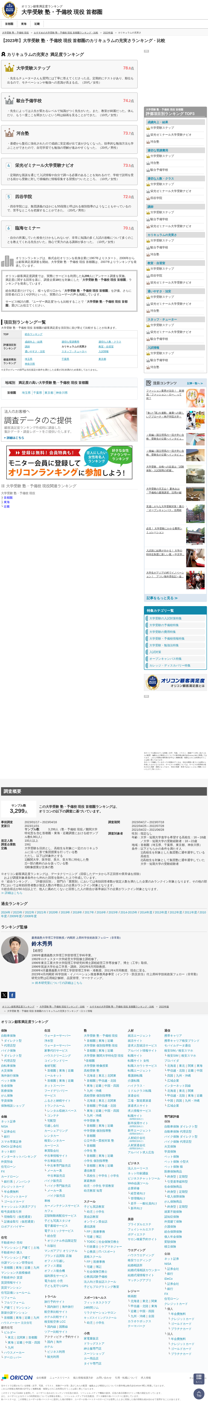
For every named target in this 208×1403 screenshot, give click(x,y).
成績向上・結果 (33, 341)
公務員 (91, 1251)
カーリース (51, 1145)
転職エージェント (139, 1070)
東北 (11, 1337)
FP (89, 1231)
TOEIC (91, 1241)
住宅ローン (8, 1166)
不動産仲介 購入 (11, 1252)
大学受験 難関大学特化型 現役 (104, 1055)
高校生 (91, 1175)
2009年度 (15, 916)
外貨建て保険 (173, 1221)
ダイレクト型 (13, 1040)
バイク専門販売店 (59, 1185)
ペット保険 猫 (173, 1166)
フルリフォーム (14, 1302)
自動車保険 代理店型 (178, 1131)
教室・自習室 (106, 346)
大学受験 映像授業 (96, 1065)
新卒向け (136, 1208)
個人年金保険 (173, 1236)
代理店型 (10, 1045)
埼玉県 (28, 359)
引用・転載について (126, 1377)
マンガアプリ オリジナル (61, 1250)
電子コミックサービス (59, 1230)
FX (3, 1171)
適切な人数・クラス (110, 341)
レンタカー (51, 1135)
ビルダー (10, 1332)
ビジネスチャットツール (144, 1178)
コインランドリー (56, 1060)
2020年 (53, 912)
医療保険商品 (173, 1171)
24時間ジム (91, 1307)
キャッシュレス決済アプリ (18, 1206)
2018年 (77, 912)
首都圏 (8, 497)
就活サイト (135, 1040)
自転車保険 (8, 1065)
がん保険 (7, 1095)
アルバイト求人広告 (141, 1152)
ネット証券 (8, 1121)
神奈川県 (30, 363)
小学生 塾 (90, 1150)
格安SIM (172, 1055)
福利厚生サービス (56, 1275)
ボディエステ (136, 1234)
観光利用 (53, 1356)
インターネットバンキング (18, 1156)
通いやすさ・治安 (35, 351)
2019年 (65, 912)
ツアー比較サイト (56, 1331)
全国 (151, 1316)
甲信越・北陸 (107, 1080)
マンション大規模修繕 (15, 1272)
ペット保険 (8, 1080)
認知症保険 (171, 1216)
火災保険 (7, 1070)
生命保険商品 (173, 1186)
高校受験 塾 (91, 1070)
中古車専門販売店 (59, 1165)
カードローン (10, 1176)
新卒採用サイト (138, 1124)
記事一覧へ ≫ (195, 383)
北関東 (21, 1337)
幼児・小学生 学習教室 (99, 1185)
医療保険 (7, 1090)
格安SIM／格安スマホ (178, 1050)
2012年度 (176, 912)
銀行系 (8, 1181)
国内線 (51, 1326)
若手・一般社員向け (144, 1203)
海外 (59, 1341)
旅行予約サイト (54, 1301)
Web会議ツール (138, 1183)
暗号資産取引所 (11, 1211)
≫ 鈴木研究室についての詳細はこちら (57, 982)
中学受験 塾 (91, 1120)
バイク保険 (8, 1050)
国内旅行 (53, 1306)
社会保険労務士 (109, 1241)
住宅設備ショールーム (15, 1292)
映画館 (132, 1296)
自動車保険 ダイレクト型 (180, 1126)
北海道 (91, 1075)
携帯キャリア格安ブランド (182, 1040)
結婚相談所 (135, 1265)
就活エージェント (139, 1035)
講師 (27, 346)
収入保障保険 (176, 1196)
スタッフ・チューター (74, 351)
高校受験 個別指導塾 (97, 1095)
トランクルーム (54, 1105)
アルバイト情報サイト (142, 1050)
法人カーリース (138, 1168)
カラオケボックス (139, 1321)
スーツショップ (94, 1353)
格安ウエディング (139, 1260)
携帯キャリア (173, 1035)
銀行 (7, 1136)
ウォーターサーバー (57, 1035)
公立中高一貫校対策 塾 (99, 1140)
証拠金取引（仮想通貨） (20, 1221)
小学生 (114, 1175)
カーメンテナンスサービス (62, 1205)
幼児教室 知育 (93, 1190)
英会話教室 (91, 1216)
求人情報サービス (139, 1110)
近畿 (7, 506)
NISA (4, 1126)
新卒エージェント (139, 1132)
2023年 (17, 912)
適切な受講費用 (70, 341)
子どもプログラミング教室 (101, 1286)
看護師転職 (135, 1075)
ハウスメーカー (14, 1352)
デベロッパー (13, 1357)
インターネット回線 (177, 1085)
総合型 (51, 1235)
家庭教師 (90, 1180)
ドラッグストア (94, 1343)
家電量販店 (91, 1338)
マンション (11, 1247)
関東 (154, 1301)
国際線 (63, 1326)
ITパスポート (107, 1251)
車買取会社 (51, 1150)
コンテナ (53, 1115)
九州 (36, 1267)
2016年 (101, 912)
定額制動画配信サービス (60, 1215)
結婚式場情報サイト (141, 1275)
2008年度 (30, 916)
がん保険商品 (173, 1201)
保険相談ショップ (13, 1105)
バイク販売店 (53, 1180)
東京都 (102, 359)
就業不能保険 (173, 1211)
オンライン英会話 (95, 1221)
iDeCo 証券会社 (11, 1146)
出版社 (51, 1245)
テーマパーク (136, 1326)
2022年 (29, 912)
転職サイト (135, 1055)
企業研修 (134, 1188)
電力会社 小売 (53, 1280)
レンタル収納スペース (62, 1110)
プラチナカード (181, 1328)
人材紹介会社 (136, 1139)
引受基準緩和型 (177, 1181)
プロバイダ (171, 1060)
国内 (50, 1341)
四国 (170, 1075)
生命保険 (7, 1085)
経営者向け (138, 1193)
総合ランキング (33, 334)
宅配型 (51, 1120)
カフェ (48, 1210)
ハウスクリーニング (57, 1055)
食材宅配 (50, 1065)
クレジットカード (13, 1186)
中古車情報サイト (56, 1155)
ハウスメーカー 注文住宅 (16, 1322)
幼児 (90, 1211)
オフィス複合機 (54, 1270)
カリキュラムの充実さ (162, 235)
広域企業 (173, 1080)
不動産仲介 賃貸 (11, 1277)
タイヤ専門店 (92, 1363)
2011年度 (190, 912)
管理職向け (138, 1198)
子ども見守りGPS (56, 1286)
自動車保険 (8, 1035)
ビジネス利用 (56, 1351)
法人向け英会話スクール (100, 1281)
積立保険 (170, 1246)
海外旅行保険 (10, 1075)
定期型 (183, 1176)
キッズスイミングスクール (100, 1317)
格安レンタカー (54, 1140)
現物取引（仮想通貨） (18, 1216)
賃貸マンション (11, 1287)
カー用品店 (91, 1358)
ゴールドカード (14, 1201)
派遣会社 (134, 1095)
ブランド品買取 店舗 (58, 1255)
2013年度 (161, 912)
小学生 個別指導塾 (96, 1160)
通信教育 (90, 1170)
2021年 (41, 912)
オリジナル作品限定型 (62, 1240)
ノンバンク (23, 1181)
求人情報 (146, 1377)
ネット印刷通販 (138, 1173)
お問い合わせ (104, 1377)
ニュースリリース (60, 1377)
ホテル (48, 1346)
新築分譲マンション (14, 1312)
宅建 (90, 1236)
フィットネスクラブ (97, 1302)
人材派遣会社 (136, 1146)
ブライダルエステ (139, 1224)
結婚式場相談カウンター (144, 1270)
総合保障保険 (173, 1231)
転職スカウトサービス (142, 1065)
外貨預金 (7, 1161)
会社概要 (41, 1377)
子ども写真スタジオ (57, 1220)
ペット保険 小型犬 (176, 1161)
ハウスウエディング (141, 1255)
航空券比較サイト (56, 1311)
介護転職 (134, 1080)
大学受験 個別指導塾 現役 (101, 1045)
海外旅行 (68, 1306)
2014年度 (146, 912)
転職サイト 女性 (138, 1060)
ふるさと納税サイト (57, 1100)
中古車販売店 (53, 1160)
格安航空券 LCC (55, 1321)
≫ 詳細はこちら (11, 892)
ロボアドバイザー (13, 1226)
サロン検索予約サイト (142, 1239)
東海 (7, 502)
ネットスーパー (54, 1085)
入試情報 (104, 351)
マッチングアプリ (139, 1280)
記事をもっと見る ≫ (162, 598)
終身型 (171, 1176)
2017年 (89, 912)
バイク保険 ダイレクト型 (180, 1136)
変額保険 (170, 1241)
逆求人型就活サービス (142, 1045)
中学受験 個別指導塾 (97, 1130)
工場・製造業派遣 (139, 1100)
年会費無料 (11, 1191)
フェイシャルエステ (141, 1229)
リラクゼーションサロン (100, 1312)
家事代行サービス (56, 1050)
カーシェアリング (56, 1130)
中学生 (103, 1175)
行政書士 (93, 1246)
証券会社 (10, 1131)
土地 (36, 1247)
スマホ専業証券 (11, 1141)
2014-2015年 (128, 912)
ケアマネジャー (111, 1246)
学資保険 (7, 1100)
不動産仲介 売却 (11, 1242)
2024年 (6, 912)
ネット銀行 (8, 1151)
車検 (47, 1200)
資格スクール (92, 1256)
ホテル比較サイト (56, 1316)
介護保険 (170, 1226)
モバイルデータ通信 (177, 1045)
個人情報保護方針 (83, 1377)
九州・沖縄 (94, 1090)
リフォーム (8, 1297)
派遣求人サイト (138, 1105)
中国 (200, 1070)
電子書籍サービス (56, 1225)
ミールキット (53, 1075)
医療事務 (99, 1231)
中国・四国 (32, 1342)
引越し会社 (51, 1125)
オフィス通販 (53, 1265)
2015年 (113, 912)
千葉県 (65, 359)
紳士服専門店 (92, 1348)
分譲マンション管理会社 (17, 1262)
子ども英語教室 (94, 1206)
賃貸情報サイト (11, 1282)
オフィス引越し (54, 1261)
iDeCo (168, 1278)
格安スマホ (188, 1055)
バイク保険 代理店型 (178, 1141)
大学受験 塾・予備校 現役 (101, 1035)
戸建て (26, 1247)
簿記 (98, 1236)
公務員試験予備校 (95, 1276)
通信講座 (90, 1226)
